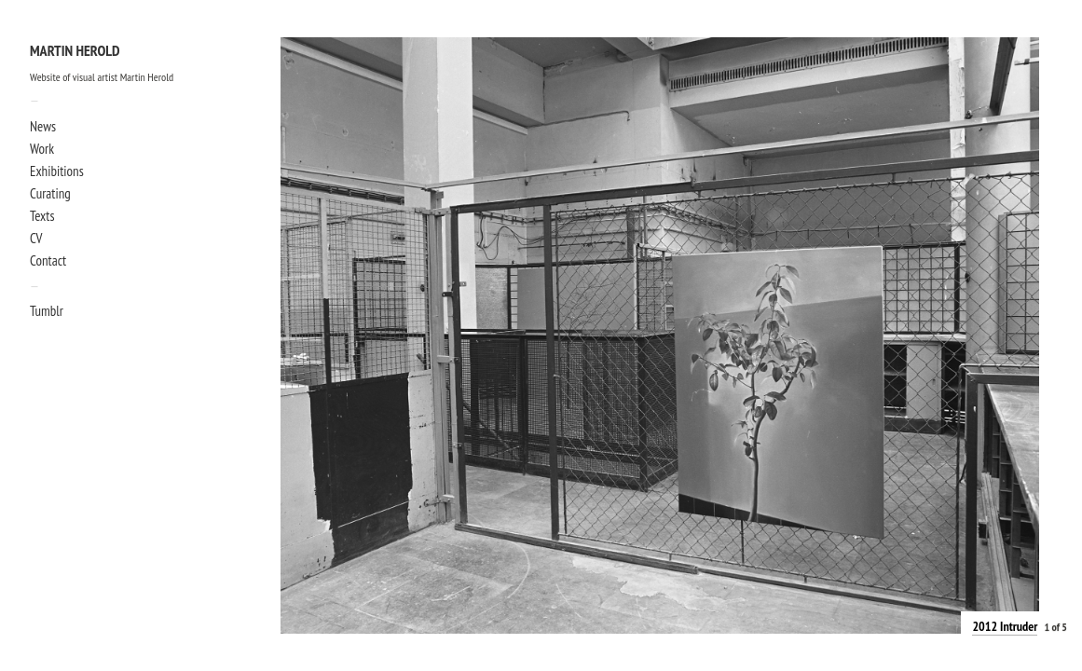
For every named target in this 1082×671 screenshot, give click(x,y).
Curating (50, 193)
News (43, 126)
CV (36, 238)
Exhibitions (57, 171)
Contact (48, 260)
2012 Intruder (1004, 626)
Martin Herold (75, 51)
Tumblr (46, 311)
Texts (42, 216)
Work (42, 148)
